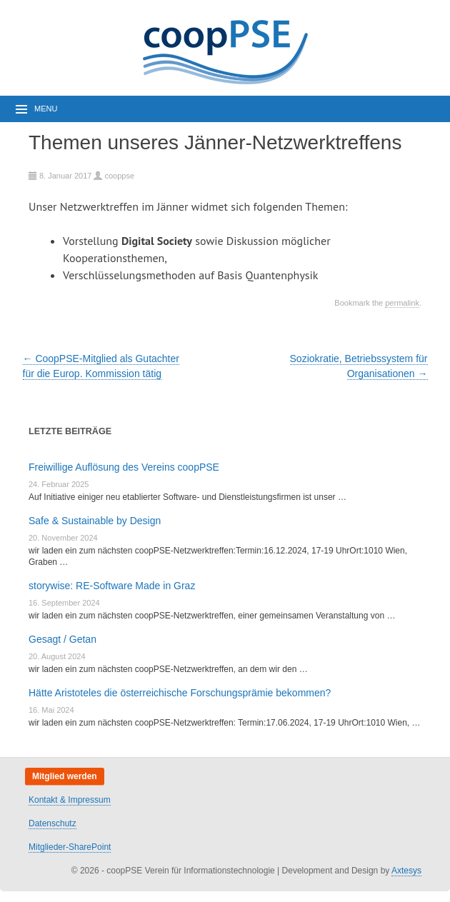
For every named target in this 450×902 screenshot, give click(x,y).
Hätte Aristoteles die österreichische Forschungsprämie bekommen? (180, 692)
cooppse (119, 175)
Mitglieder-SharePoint (70, 847)
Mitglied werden (64, 776)
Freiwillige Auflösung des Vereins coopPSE (124, 467)
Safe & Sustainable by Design (95, 520)
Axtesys (406, 871)
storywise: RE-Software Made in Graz (112, 585)
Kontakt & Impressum (70, 800)
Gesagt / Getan (62, 639)
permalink (402, 303)
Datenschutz (52, 823)
